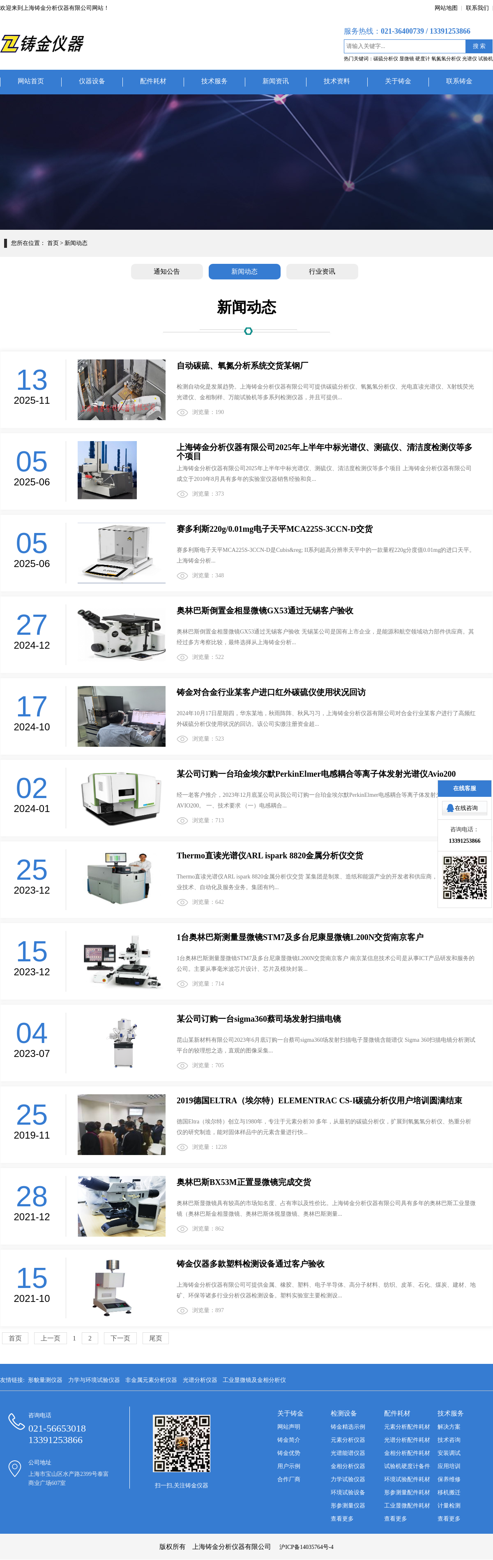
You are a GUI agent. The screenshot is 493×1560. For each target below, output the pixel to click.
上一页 (50, 1338)
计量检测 (449, 1506)
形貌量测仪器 (45, 1380)
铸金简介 (288, 1440)
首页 (53, 243)
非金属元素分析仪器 (151, 1380)
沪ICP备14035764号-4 (306, 1547)
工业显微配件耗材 (407, 1506)
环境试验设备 (348, 1492)
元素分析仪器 (348, 1440)
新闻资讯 (276, 81)
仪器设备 (92, 81)
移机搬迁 (449, 1492)
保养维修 (449, 1479)
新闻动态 (244, 271)
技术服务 (214, 81)
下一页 (120, 1338)
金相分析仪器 (348, 1466)
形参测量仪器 (348, 1506)
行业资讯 (322, 271)
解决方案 (449, 1427)
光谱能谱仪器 (348, 1453)
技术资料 (337, 81)
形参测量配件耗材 (407, 1492)
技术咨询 (449, 1440)
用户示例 (288, 1466)
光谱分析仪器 (200, 1380)
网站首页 (31, 81)
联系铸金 (459, 81)
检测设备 (344, 1413)
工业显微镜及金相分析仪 (254, 1380)
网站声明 (288, 1427)
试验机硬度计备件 (407, 1466)
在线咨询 (466, 808)
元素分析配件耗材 (407, 1427)
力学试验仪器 (348, 1479)
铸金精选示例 (348, 1427)
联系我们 (477, 8)
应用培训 (449, 1466)
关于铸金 (398, 81)
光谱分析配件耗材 (407, 1440)
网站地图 (446, 8)
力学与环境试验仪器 (94, 1380)
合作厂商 (288, 1479)
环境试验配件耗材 (407, 1479)
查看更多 (342, 1519)
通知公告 (167, 271)
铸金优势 (288, 1453)
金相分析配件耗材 (407, 1453)
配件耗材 (153, 81)
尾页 (155, 1338)
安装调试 (449, 1453)
